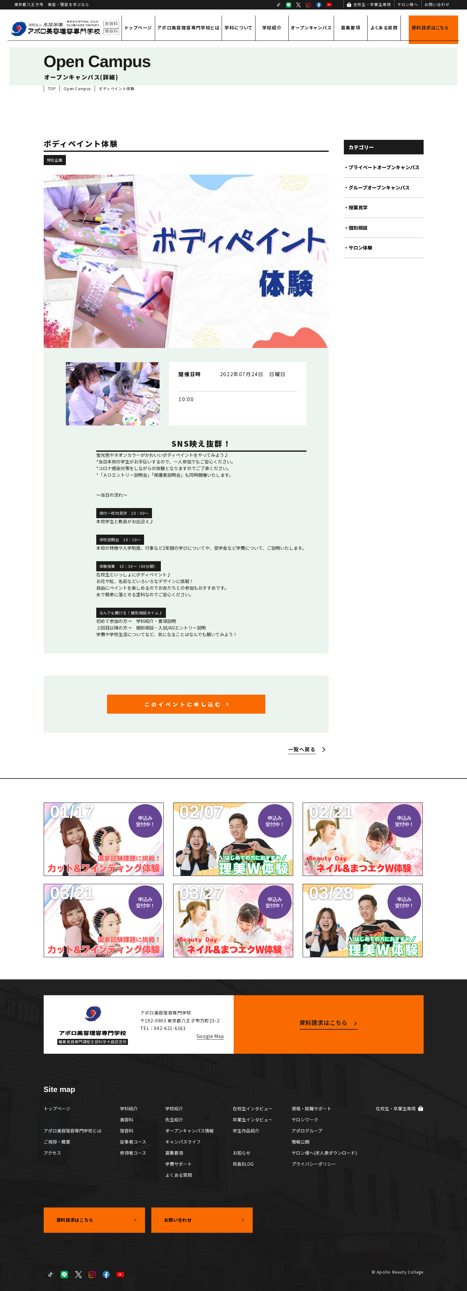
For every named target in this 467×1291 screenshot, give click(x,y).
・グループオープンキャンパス (377, 187)
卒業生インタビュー (253, 1119)
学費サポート (178, 1164)
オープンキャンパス (311, 27)
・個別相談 (356, 227)
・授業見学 (356, 207)
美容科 (126, 1119)
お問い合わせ (437, 4)
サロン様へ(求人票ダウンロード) (324, 1153)
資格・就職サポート (311, 1108)
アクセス (52, 1153)
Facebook (319, 4)
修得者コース (133, 1153)
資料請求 (430, 27)
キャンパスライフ (183, 1142)
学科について (238, 27)
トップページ (138, 27)
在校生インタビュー (253, 1108)
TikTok (278, 4)
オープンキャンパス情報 (189, 1130)
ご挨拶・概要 (57, 1142)
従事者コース (133, 1142)
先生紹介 (174, 1119)
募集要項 (351, 27)
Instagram (309, 4)
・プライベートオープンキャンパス (382, 167)
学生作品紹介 (246, 1130)
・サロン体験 (358, 247)
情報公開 (300, 1142)
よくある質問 (384, 27)
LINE (288, 4)
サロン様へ (407, 4)
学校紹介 (272, 27)
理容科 (126, 1130)
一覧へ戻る (302, 749)
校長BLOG (243, 1164)
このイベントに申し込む (183, 704)
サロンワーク (305, 1119)
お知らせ (241, 1153)
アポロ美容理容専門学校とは (188, 27)
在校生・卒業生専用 (372, 4)
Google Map (210, 1036)
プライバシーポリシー (314, 1164)
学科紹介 (129, 1108)
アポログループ (307, 1130)
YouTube (329, 4)
